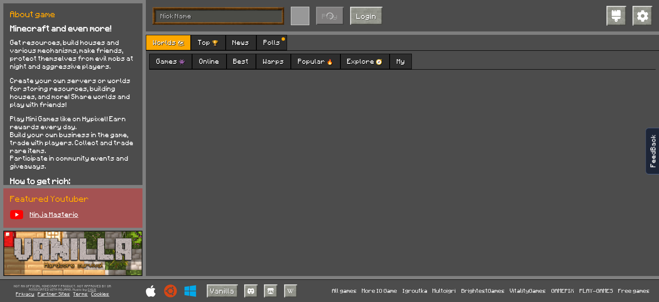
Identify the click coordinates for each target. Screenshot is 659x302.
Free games (634, 290)
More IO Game (379, 290)
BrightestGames (483, 290)
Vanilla (222, 290)
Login (366, 16)
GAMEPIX (562, 290)
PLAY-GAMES (596, 290)
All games (344, 290)
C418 (92, 290)
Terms (80, 294)
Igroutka (415, 290)
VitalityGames (528, 290)
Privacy (25, 294)
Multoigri (444, 290)
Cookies (100, 294)
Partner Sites (54, 294)
